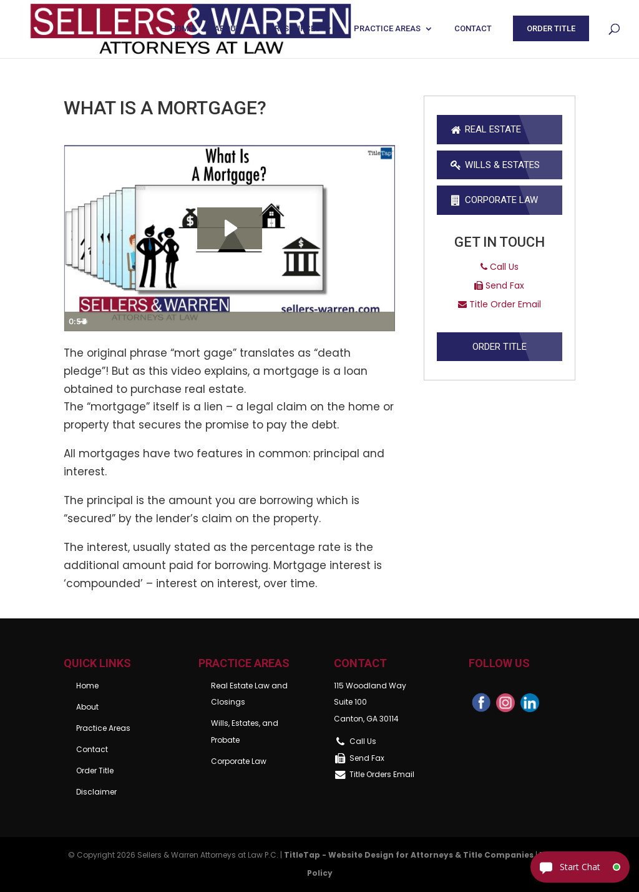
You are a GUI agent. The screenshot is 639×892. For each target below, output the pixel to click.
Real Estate (485, 129)
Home (181, 28)
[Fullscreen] (384, 322)
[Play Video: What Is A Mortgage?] (229, 228)
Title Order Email (499, 304)
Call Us (499, 266)
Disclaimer (96, 791)
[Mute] (336, 322)
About (227, 28)
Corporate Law (493, 200)
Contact (473, 28)
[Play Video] (75, 322)
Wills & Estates (494, 165)
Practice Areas (387, 28)
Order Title (551, 28)
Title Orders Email (381, 774)
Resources (297, 28)
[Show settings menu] (360, 322)
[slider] (216, 322)
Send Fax (499, 285)
